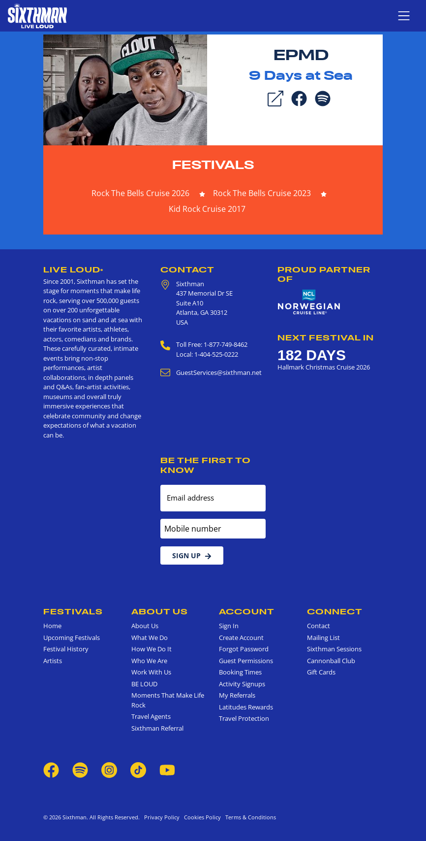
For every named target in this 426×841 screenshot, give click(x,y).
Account (246, 611)
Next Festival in (325, 337)
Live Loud (73, 269)
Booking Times (240, 672)
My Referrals (237, 695)
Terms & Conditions (249, 817)
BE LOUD (144, 683)
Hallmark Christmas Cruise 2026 (323, 367)
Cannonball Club (331, 660)
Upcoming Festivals (71, 637)
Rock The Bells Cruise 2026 (140, 193)
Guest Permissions (246, 660)
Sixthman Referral (157, 728)
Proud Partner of (323, 274)
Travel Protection (244, 718)
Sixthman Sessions (334, 648)
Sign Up (192, 555)
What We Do (149, 637)
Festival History (66, 648)
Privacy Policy (162, 817)
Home (52, 625)
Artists (52, 660)
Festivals (213, 164)
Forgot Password (244, 648)
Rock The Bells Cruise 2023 (262, 193)
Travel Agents (151, 716)
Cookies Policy (201, 817)
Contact (187, 269)
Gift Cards (321, 672)
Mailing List (323, 637)
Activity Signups (242, 683)
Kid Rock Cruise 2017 (207, 208)
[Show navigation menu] (404, 15)
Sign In (229, 625)
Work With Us (151, 672)
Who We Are (149, 660)
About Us (159, 611)
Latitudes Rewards (246, 707)
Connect (335, 611)
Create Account (241, 637)
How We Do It (151, 648)
